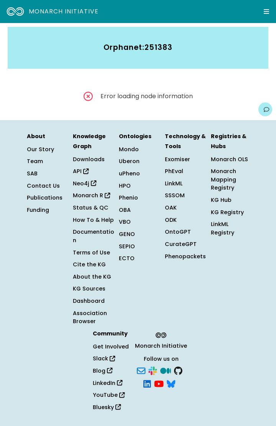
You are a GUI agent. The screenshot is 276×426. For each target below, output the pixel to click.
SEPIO (127, 246)
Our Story (40, 149)
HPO (125, 186)
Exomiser (177, 159)
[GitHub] (178, 370)
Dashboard (89, 301)
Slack (104, 358)
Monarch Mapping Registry (223, 179)
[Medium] (165, 370)
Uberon (129, 161)
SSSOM (175, 195)
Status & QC (90, 207)
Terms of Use (91, 252)
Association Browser (90, 317)
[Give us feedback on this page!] (265, 109)
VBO (125, 222)
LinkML (173, 183)
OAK (171, 207)
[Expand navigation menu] (266, 11)
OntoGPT (178, 232)
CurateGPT (181, 244)
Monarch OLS (229, 159)
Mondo (129, 149)
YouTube (109, 395)
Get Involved (111, 346)
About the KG (92, 277)
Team (35, 161)
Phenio (128, 197)
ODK (171, 220)
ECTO (127, 258)
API (81, 171)
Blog (102, 371)
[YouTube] (159, 383)
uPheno (129, 173)
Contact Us (43, 186)
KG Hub (221, 200)
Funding (38, 210)
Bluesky (107, 407)
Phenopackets (185, 256)
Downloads (89, 159)
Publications (44, 197)
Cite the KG (89, 264)
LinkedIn (107, 383)
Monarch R (91, 195)
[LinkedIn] (147, 383)
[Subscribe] (141, 370)
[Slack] (152, 370)
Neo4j (84, 183)
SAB (32, 173)
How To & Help (93, 220)
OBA (125, 210)
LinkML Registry (222, 228)
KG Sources (89, 288)
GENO (127, 234)
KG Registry (227, 212)
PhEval (174, 171)
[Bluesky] (171, 383)
